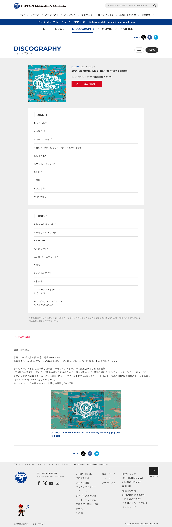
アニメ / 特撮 (82, 482)
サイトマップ (129, 507)
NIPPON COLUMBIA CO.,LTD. (40, 6)
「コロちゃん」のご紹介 (134, 503)
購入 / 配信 (89, 84)
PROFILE (126, 29)
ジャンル (68, 15)
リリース (35, 15)
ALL (139, 50)
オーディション (106, 15)
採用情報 (126, 486)
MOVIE (107, 29)
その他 (79, 513)
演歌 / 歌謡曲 (82, 478)
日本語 (127, 482)
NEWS (59, 29)
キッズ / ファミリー (86, 487)
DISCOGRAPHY (83, 29)
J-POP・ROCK (84, 474)
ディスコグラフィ (61, 464)
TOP (22, 15)
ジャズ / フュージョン (87, 495)
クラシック (81, 491)
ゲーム (79, 508)
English (137, 482)
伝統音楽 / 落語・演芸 (87, 504)
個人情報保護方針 (21, 524)
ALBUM (152, 50)
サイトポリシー (39, 524)
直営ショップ (126, 15)
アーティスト (52, 15)
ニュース (106, 478)
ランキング (87, 15)
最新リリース (109, 474)
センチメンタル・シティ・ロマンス (36, 464)
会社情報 (146, 15)
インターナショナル (86, 500)
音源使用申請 (129, 490)
